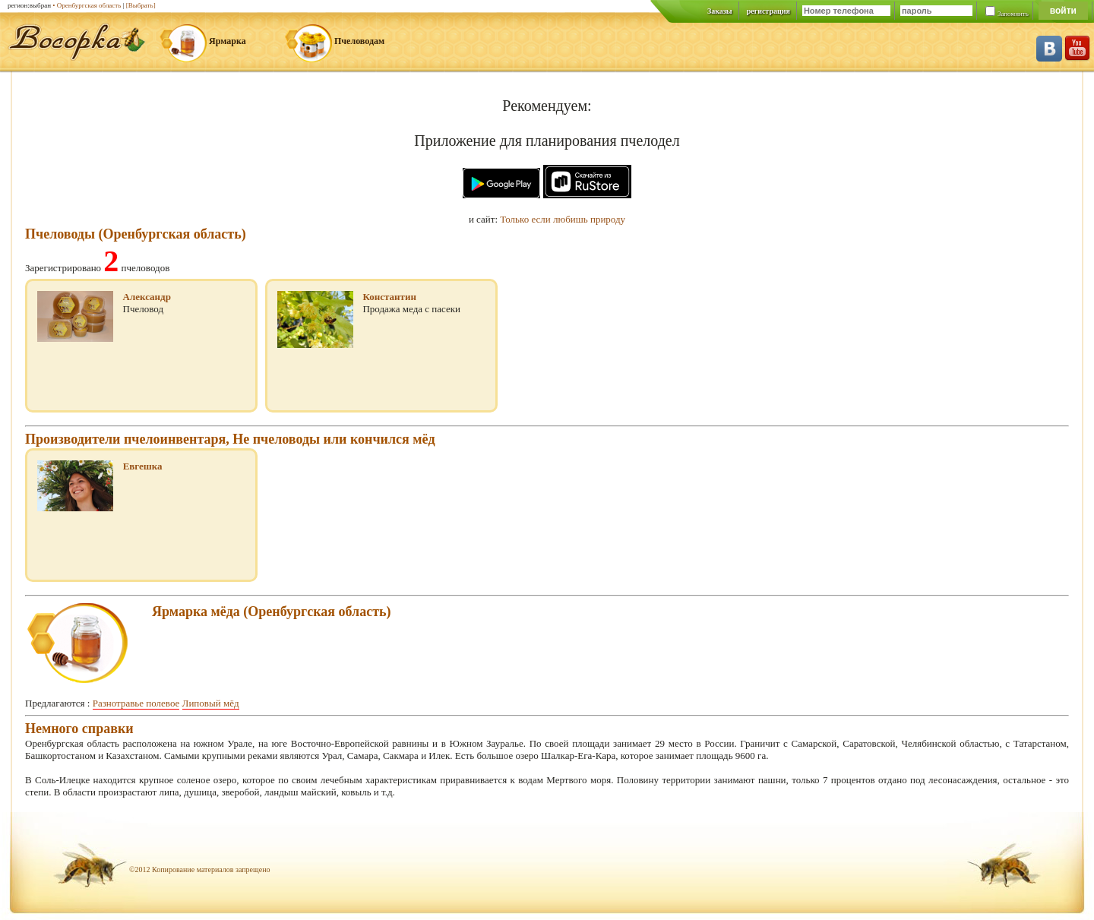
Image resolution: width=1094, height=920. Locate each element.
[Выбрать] (141, 5)
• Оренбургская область (86, 5)
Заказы (719, 11)
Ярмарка (227, 41)
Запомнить (1013, 13)
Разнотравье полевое (136, 703)
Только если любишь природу (562, 219)
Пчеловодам (359, 41)
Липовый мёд (210, 703)
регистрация (768, 11)
